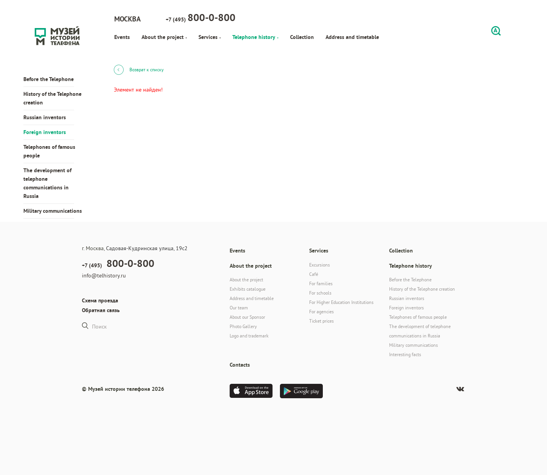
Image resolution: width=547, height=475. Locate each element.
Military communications (52, 210)
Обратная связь (101, 310)
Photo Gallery (243, 326)
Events (122, 37)
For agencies (321, 311)
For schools (320, 293)
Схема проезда (100, 300)
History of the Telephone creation (52, 98)
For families (321, 283)
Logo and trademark (249, 336)
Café (313, 274)
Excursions (319, 265)
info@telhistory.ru (104, 275)
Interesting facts (405, 354)
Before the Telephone (48, 79)
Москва (127, 18)
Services (209, 37)
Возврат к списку (139, 69)
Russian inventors (44, 117)
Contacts (240, 364)
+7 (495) (200, 17)
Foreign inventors (44, 132)
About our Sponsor (247, 317)
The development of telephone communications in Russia (47, 183)
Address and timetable (352, 37)
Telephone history (255, 37)
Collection (302, 37)
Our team (239, 308)
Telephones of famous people (49, 151)
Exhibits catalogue (248, 289)
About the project (164, 37)
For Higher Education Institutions (341, 302)
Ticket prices (321, 321)
